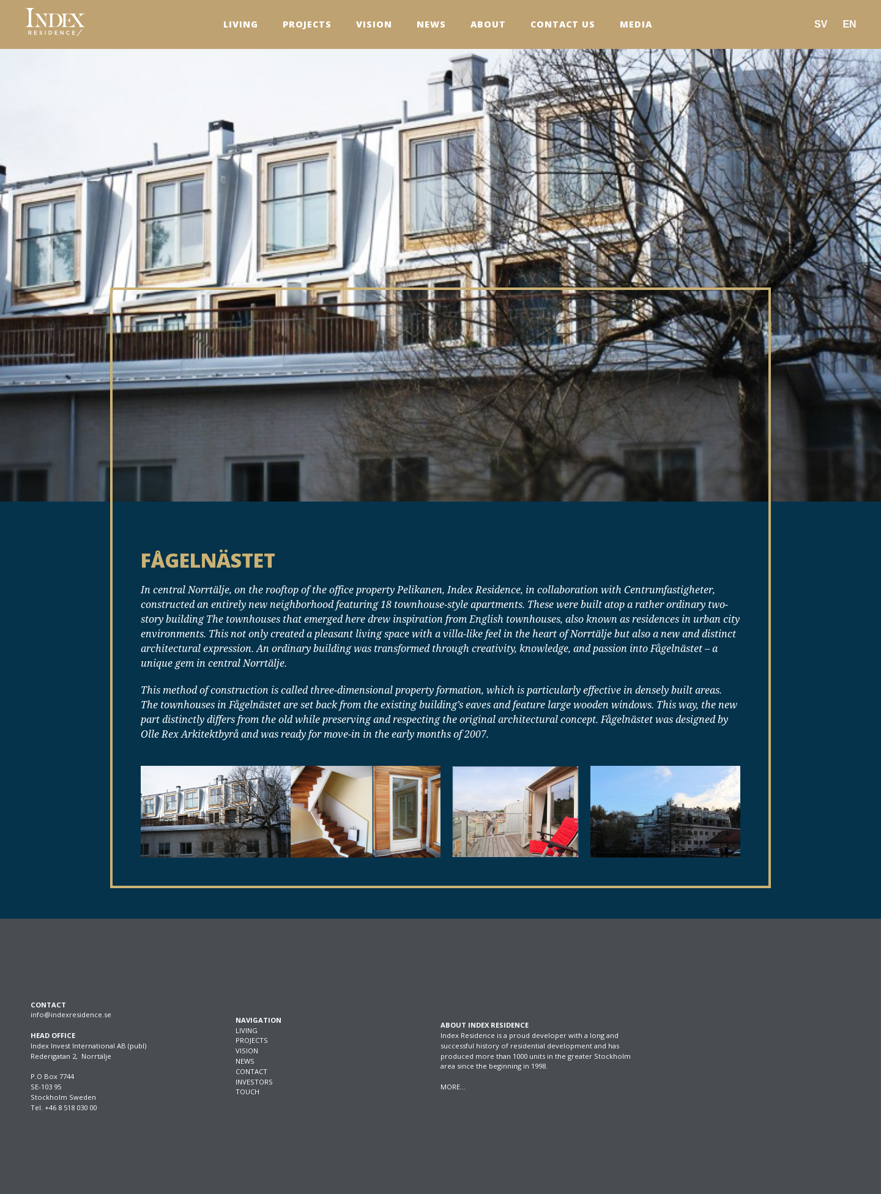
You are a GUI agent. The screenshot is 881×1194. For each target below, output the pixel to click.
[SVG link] (55, 22)
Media (636, 24)
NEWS (245, 1061)
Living (240, 24)
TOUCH (247, 1091)
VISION (247, 1050)
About (488, 24)
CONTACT (251, 1071)
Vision (374, 24)
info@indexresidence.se (71, 1014)
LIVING (247, 1030)
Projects (307, 24)
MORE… (453, 1086)
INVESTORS (254, 1081)
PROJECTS (252, 1040)
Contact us (562, 24)
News (431, 24)
